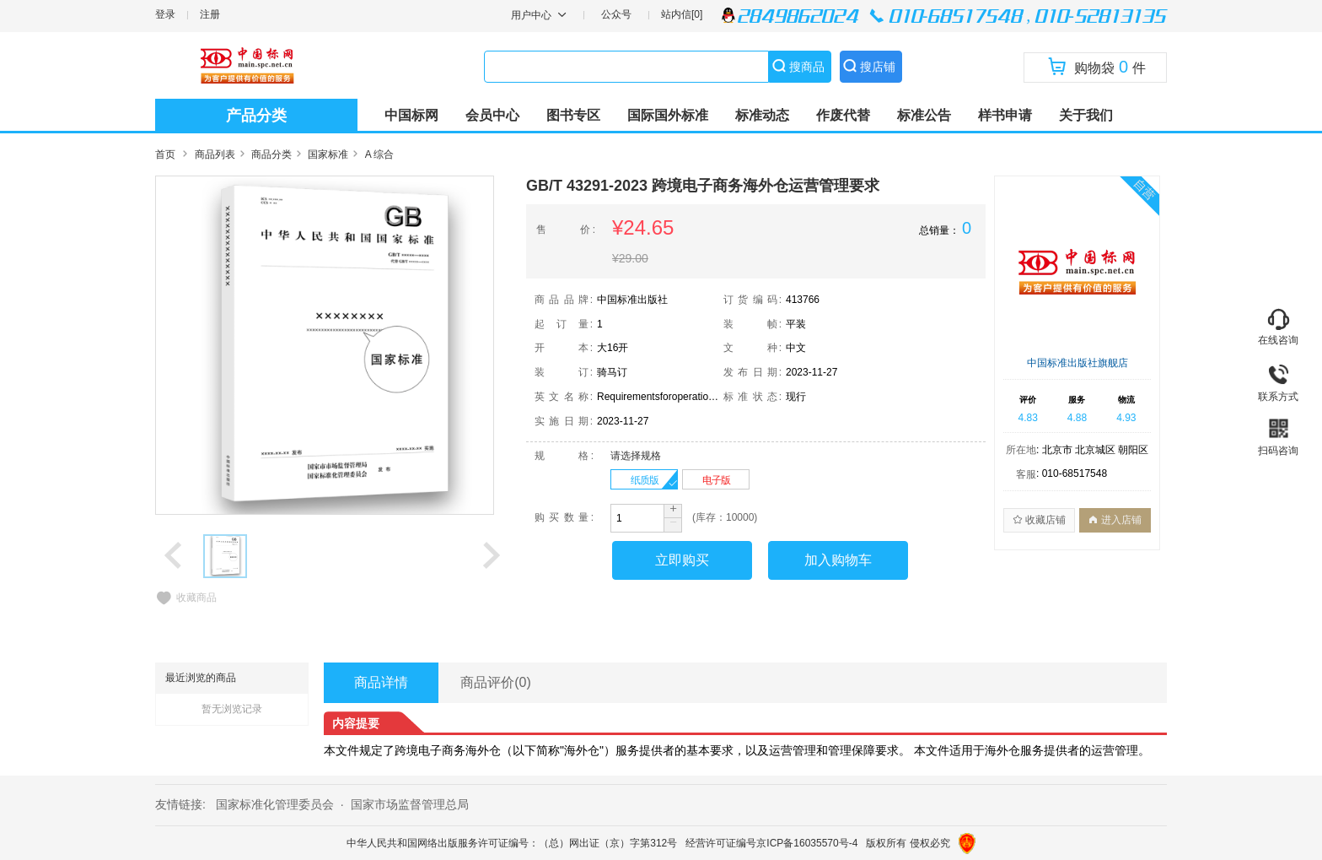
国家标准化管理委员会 (275, 804)
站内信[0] (681, 14)
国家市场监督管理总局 (410, 804)
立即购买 (682, 560)
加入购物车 (838, 560)
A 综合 (380, 154)
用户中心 (532, 15)
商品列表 (215, 154)
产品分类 (256, 115)
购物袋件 (1097, 66)
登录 (165, 14)
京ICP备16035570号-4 (806, 843)
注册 (210, 14)
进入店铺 (1115, 520)
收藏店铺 (1039, 520)
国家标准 (328, 154)
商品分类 (271, 154)
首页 (165, 154)
